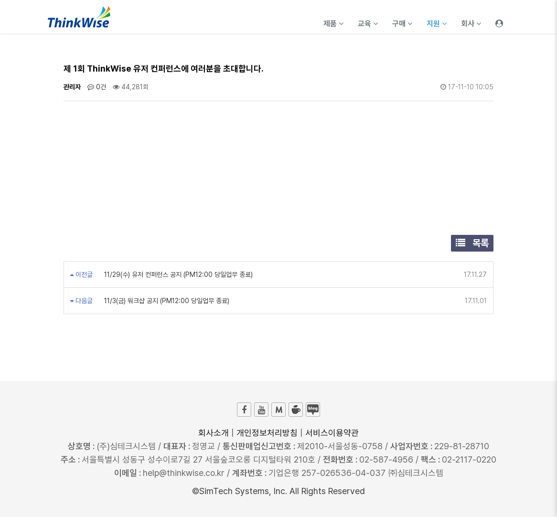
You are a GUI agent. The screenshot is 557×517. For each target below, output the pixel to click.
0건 (96, 87)
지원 (437, 23)
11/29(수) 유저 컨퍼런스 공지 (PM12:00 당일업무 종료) (177, 274)
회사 (471, 23)
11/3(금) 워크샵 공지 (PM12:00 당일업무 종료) (165, 301)
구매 (402, 23)
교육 (368, 23)
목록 (472, 243)
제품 (333, 23)
